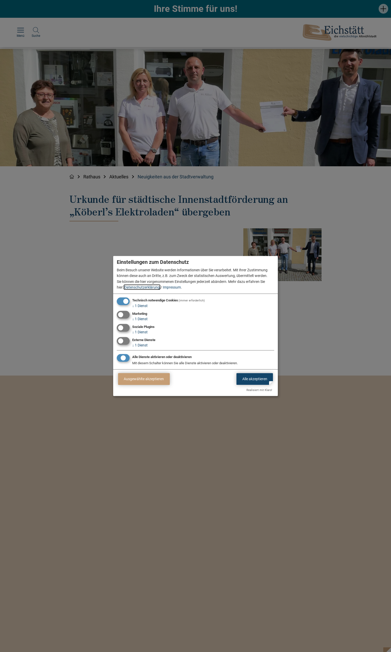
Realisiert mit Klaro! (259, 390)
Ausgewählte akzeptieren (144, 379)
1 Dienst (140, 306)
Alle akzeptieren (254, 379)
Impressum (172, 287)
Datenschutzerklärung (142, 287)
